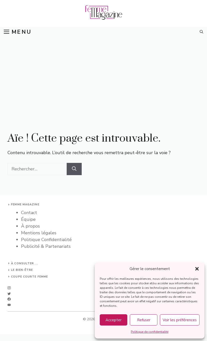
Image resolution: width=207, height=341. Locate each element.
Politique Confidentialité (46, 240)
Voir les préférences (180, 320)
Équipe (28, 219)
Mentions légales (38, 233)
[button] (196, 268)
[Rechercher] (74, 169)
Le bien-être (22, 270)
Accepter (114, 320)
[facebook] (9, 299)
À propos (30, 226)
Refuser (143, 320)
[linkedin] (9, 305)
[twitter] (9, 293)
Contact (29, 213)
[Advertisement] (103, 74)
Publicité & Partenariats (46, 246)
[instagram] (9, 288)
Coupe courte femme (29, 277)
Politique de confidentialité (149, 332)
